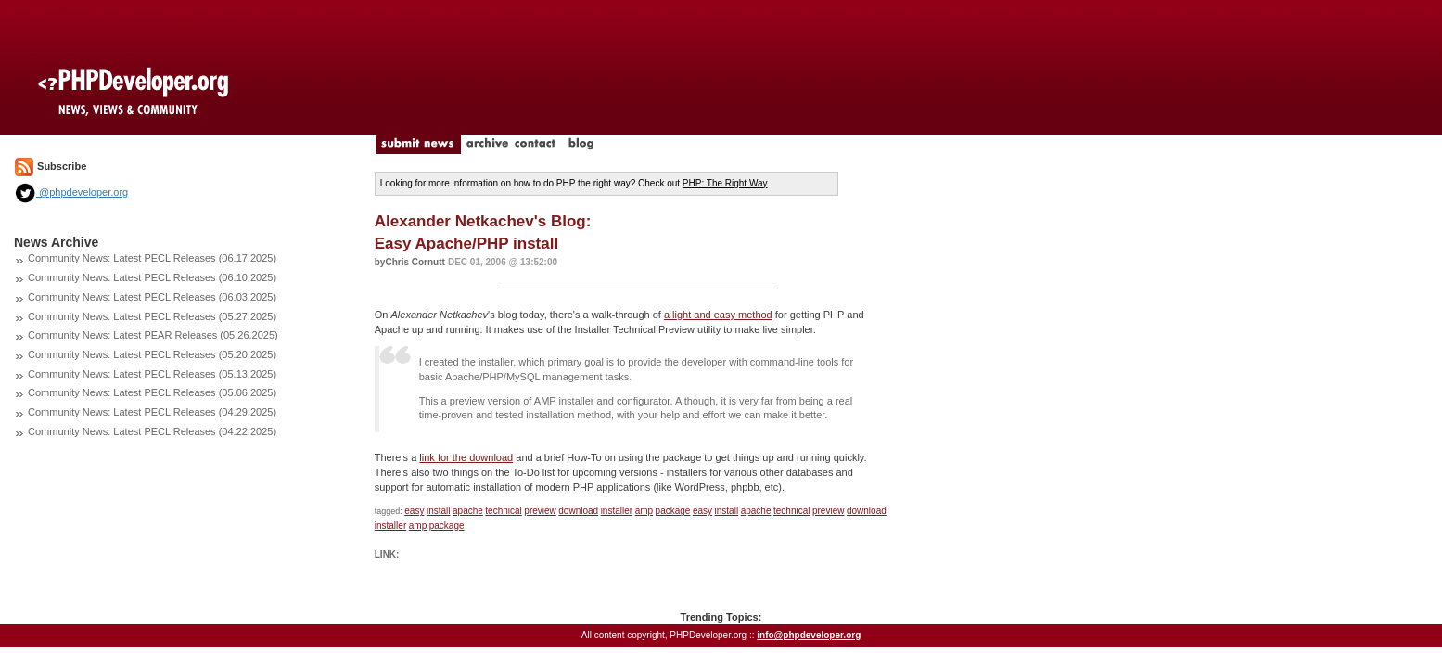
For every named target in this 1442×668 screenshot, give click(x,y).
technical (503, 511)
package (673, 511)
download (578, 511)
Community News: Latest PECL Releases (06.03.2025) (152, 296)
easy (414, 511)
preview (539, 511)
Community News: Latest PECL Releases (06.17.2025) (152, 257)
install (439, 511)
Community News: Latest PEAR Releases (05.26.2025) (153, 334)
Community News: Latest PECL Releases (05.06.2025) (152, 392)
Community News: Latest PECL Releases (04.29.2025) (152, 412)
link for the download (466, 457)
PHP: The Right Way (725, 183)
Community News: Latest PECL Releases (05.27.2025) (152, 316)
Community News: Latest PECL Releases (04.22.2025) (152, 431)
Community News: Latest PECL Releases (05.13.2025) (152, 373)
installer (616, 511)
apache (468, 511)
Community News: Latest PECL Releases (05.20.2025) (152, 354)
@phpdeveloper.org (71, 192)
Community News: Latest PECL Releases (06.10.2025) (152, 277)
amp (644, 511)
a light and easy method (718, 314)
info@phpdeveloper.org (809, 635)
